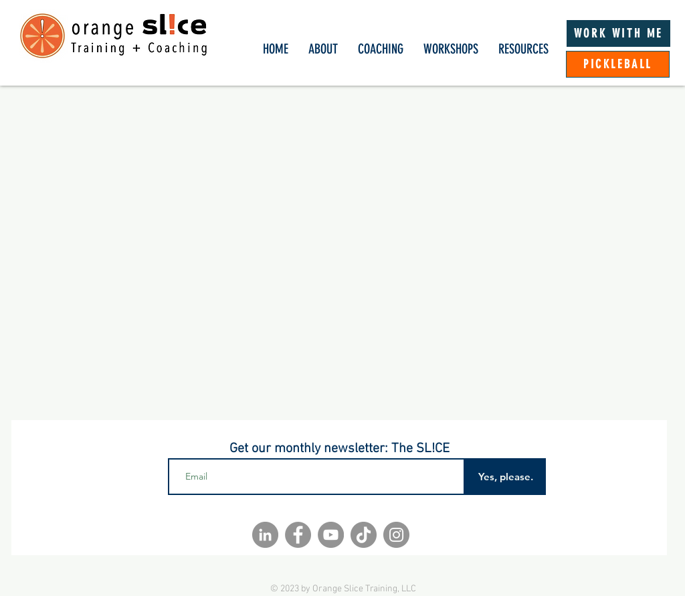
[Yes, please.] (505, 476)
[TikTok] (364, 535)
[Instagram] (396, 535)
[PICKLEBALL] (618, 64)
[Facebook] (298, 535)
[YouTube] (331, 535)
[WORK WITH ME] (618, 33)
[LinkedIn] (265, 535)
